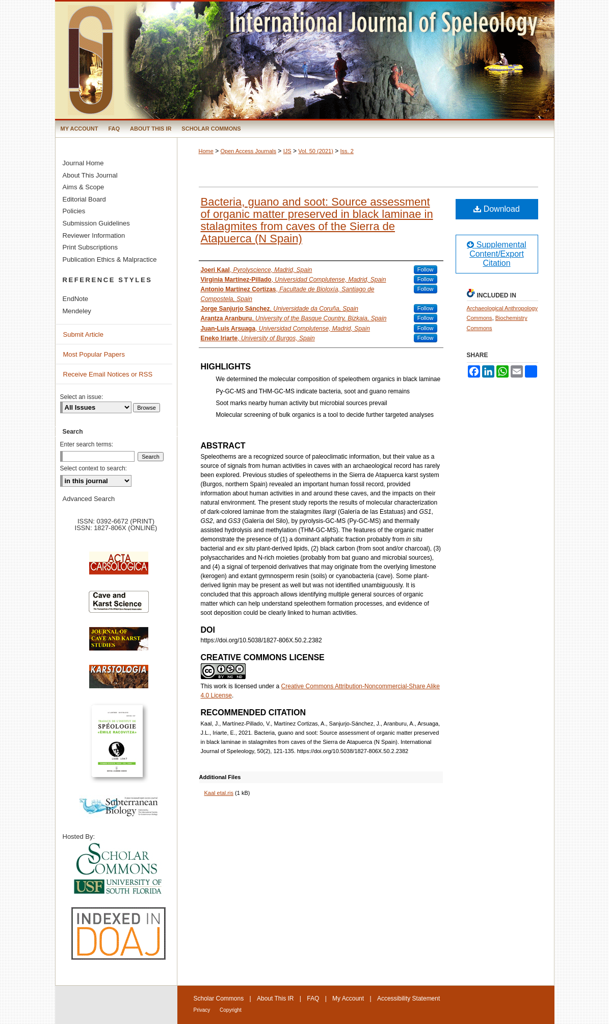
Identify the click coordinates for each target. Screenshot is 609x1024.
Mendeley (77, 311)
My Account (348, 998)
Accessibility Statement (408, 998)
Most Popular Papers (94, 354)
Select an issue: (81, 397)
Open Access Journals (248, 151)
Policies (74, 211)
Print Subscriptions (90, 247)
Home (206, 151)
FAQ (313, 998)
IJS (287, 151)
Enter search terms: (87, 444)
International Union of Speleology (526, 1006)
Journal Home (83, 163)
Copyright (231, 1010)
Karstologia (119, 681)
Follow (425, 269)
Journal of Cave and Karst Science (119, 644)
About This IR (275, 998)
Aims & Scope (83, 187)
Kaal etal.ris (218, 793)
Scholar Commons (219, 998)
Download (496, 209)
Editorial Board (84, 199)
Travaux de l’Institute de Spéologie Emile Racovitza (119, 747)
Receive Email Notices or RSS (108, 374)
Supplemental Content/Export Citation (496, 253)
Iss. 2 (347, 151)
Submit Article (83, 334)
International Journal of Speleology (304, 60)
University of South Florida (119, 869)
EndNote (76, 299)
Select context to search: (93, 468)
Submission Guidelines (96, 223)
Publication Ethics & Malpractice (110, 259)
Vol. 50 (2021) (315, 151)
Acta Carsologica (119, 568)
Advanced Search (89, 499)
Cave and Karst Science (119, 606)
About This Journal (90, 175)
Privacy (203, 1010)
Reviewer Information (94, 235)
